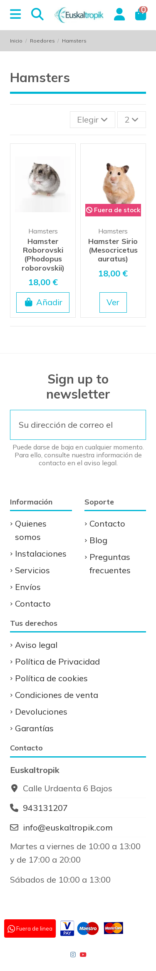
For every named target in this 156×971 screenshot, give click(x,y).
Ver (112, 302)
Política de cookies (51, 678)
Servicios (32, 570)
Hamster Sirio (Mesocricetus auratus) (113, 249)
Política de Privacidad (57, 661)
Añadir (43, 302)
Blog (98, 540)
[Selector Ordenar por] (92, 119)
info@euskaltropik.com (68, 827)
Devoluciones (41, 711)
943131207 (45, 808)
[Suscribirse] (133, 424)
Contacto (33, 603)
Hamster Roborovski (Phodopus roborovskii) (43, 254)
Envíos (28, 587)
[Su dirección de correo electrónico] (65, 424)
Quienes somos (31, 530)
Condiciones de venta (56, 695)
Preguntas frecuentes (110, 563)
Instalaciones (41, 553)
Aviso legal (36, 645)
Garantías (34, 728)
